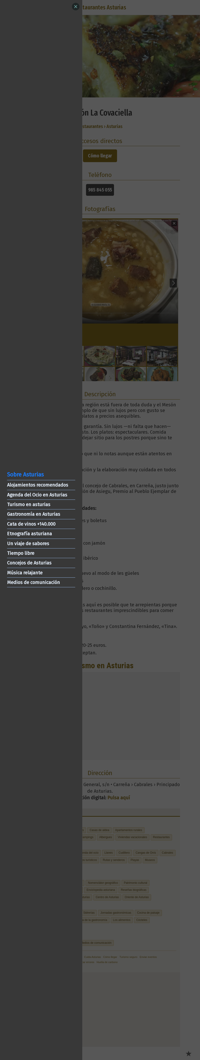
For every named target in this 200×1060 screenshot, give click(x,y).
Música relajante (25, 573)
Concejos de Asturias (29, 563)
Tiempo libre (20, 553)
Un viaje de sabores (28, 543)
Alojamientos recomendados (37, 485)
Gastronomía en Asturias (33, 514)
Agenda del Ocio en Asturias (37, 495)
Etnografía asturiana (29, 533)
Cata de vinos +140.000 (31, 524)
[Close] (75, 6)
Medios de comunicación (33, 582)
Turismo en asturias (28, 504)
